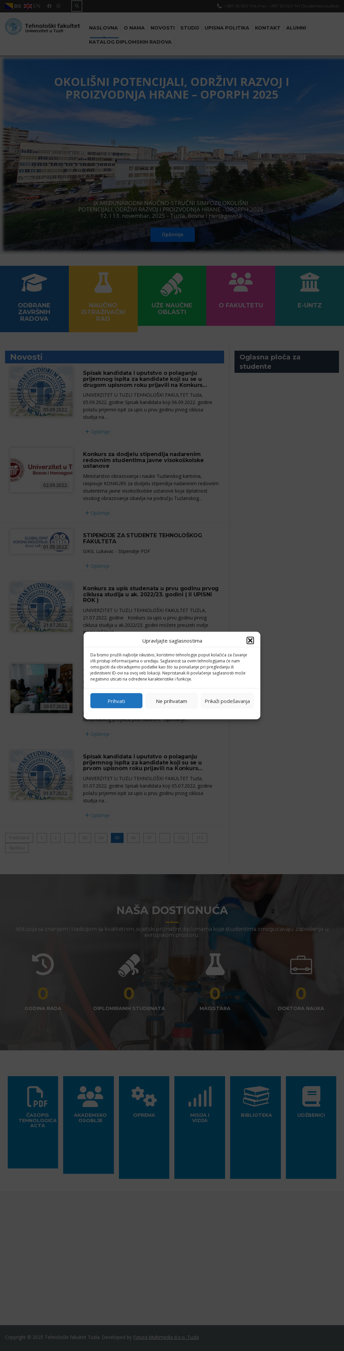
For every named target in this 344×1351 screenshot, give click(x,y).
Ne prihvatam (171, 700)
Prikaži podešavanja (227, 700)
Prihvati (116, 700)
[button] (250, 640)
